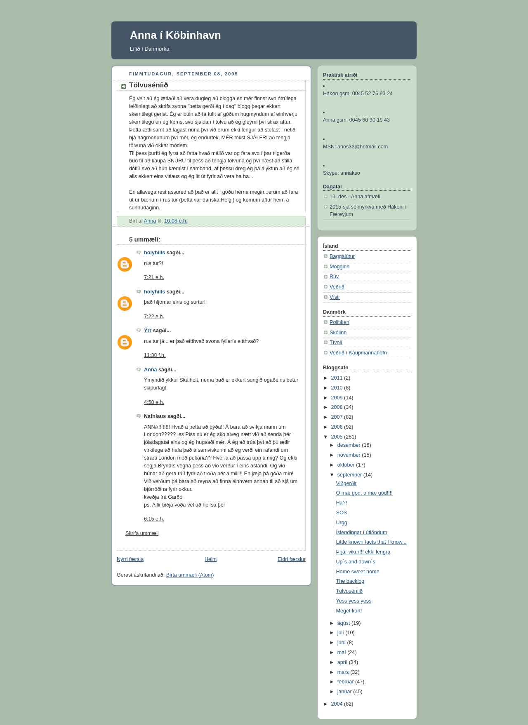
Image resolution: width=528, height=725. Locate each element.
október (346, 465)
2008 (337, 407)
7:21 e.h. (154, 277)
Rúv (334, 276)
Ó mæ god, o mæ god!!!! (364, 493)
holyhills (154, 253)
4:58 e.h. (154, 402)
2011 (337, 378)
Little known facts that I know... (371, 542)
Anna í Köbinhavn (175, 35)
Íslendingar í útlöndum (361, 532)
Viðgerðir (346, 483)
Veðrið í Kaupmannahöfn (358, 353)
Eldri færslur (292, 559)
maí (342, 652)
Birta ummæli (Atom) (190, 575)
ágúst (344, 623)
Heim (211, 559)
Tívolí (336, 342)
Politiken (339, 322)
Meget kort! (349, 611)
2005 (337, 437)
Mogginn (339, 267)
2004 (337, 704)
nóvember (349, 455)
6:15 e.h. (154, 519)
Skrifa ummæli (142, 533)
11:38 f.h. (155, 355)
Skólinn (338, 333)
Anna (150, 370)
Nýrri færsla (130, 559)
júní (342, 642)
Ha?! (341, 503)
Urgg (341, 523)
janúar (345, 691)
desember (349, 445)
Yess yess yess (354, 601)
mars (344, 672)
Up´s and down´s (355, 562)
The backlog (350, 581)
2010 (337, 388)
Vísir (335, 297)
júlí (341, 633)
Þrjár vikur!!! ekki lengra (363, 552)
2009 (337, 398)
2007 (337, 417)
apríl (343, 662)
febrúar (346, 682)
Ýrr (147, 330)
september (350, 475)
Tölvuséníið (349, 591)
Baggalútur (342, 256)
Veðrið (337, 287)
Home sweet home (358, 572)
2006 (337, 427)
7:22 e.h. (154, 316)
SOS (341, 513)
